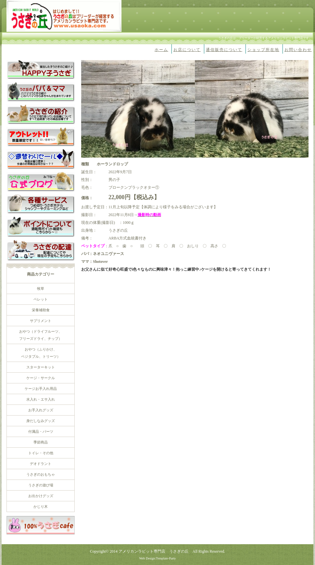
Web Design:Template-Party (157, 558)
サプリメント (40, 321)
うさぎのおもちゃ (40, 474)
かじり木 (40, 506)
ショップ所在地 (263, 49)
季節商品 (40, 442)
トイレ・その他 (40, 453)
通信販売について (224, 49)
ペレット (40, 299)
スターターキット (40, 367)
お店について (187, 49)
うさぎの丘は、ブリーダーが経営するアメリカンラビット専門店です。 (265, 38)
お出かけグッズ (40, 496)
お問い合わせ (298, 49)
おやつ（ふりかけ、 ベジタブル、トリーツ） (40, 352)
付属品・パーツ (40, 431)
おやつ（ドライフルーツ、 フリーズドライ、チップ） (40, 334)
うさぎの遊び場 (40, 485)
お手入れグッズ (40, 410)
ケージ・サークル (40, 378)
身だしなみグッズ (40, 421)
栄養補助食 (41, 310)
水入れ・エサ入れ (40, 399)
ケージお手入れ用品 (41, 389)
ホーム (161, 49)
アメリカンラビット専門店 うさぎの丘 (154, 551)
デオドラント (40, 464)
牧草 (40, 288)
